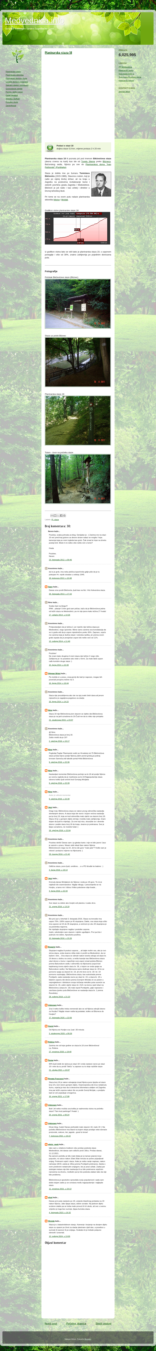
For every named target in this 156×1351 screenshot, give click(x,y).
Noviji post (51, 1323)
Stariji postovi (103, 1323)
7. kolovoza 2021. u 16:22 (60, 1136)
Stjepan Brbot (54, 673)
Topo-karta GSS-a (126, 74)
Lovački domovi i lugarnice (17, 82)
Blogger (87, 1339)
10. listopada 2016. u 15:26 (60, 938)
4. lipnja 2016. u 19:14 (58, 870)
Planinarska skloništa (15, 75)
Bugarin (51, 947)
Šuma (50, 1060)
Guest (50, 1026)
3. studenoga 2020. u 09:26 (60, 1033)
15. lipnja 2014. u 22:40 (59, 665)
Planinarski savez (126, 70)
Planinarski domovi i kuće (16, 78)
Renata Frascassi (56, 1079)
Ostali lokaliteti (12, 95)
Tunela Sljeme (88, 161)
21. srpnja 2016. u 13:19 (59, 906)
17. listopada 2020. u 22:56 (60, 1018)
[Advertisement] (19, 161)
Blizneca (107, 161)
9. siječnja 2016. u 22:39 (59, 783)
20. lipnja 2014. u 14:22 (59, 701)
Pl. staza (55, 519)
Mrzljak (64, 199)
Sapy (50, 587)
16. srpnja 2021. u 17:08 (59, 1096)
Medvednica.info (34, 20)
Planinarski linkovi (126, 80)
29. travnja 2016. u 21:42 (59, 854)
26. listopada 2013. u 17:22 (60, 594)
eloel (50, 1197)
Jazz (50, 807)
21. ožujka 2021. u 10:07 (59, 1070)
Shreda (51, 1221)
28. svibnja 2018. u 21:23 (59, 997)
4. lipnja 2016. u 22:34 (58, 891)
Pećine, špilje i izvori (14, 92)
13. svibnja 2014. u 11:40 (59, 641)
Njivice (57, 199)
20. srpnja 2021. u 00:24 (59, 1115)
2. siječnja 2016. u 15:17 (59, 741)
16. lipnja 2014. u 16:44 (59, 683)
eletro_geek (53, 1144)
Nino (50, 710)
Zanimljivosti (11, 105)
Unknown (52, 1005)
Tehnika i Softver (13, 99)
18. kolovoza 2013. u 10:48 (60, 578)
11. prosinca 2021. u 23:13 (60, 1189)
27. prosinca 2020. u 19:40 (60, 1052)
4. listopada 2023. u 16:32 (60, 1212)
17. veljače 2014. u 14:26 (59, 615)
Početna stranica (76, 1323)
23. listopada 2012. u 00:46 (60, 560)
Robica (51, 1042)
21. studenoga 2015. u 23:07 (61, 720)
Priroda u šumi (12, 102)
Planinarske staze (13, 71)
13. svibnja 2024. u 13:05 (59, 1236)
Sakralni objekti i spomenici (17, 85)
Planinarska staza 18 (58, 52)
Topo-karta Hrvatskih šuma (130, 77)
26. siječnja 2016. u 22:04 (60, 830)
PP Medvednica (125, 67)
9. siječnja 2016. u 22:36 (59, 762)
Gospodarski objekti (14, 89)
